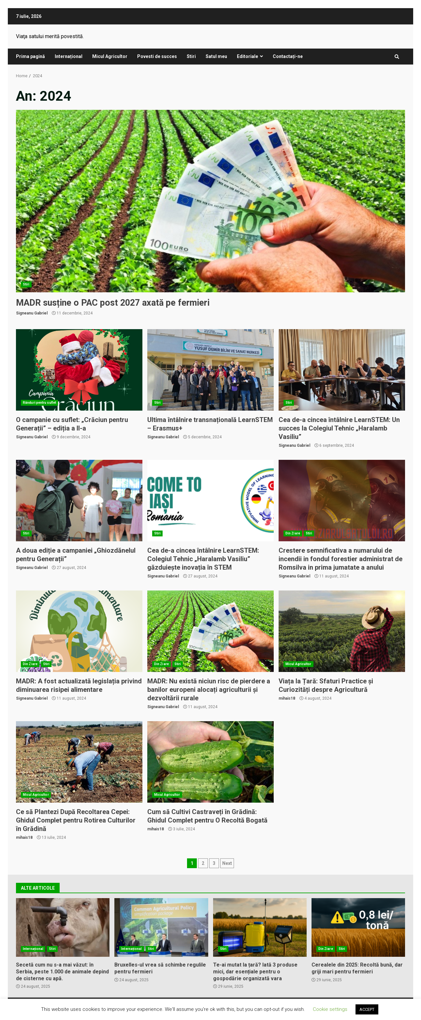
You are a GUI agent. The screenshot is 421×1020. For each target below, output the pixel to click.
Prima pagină (30, 56)
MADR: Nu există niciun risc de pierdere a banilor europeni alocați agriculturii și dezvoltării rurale (210, 631)
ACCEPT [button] (366, 1009)
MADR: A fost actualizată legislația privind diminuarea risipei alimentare (79, 631)
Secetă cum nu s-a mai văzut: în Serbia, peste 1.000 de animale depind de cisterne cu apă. (62, 927)
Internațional (68, 56)
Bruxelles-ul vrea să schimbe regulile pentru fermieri (161, 927)
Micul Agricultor (109, 56)
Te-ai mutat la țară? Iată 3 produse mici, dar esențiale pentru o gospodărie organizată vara (260, 927)
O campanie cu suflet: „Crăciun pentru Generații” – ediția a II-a (79, 370)
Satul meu (216, 56)
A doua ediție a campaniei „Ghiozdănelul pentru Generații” (79, 500)
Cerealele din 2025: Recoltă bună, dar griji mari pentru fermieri (358, 927)
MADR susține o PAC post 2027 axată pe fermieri (210, 201)
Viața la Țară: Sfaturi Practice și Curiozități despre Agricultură (342, 631)
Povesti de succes (157, 56)
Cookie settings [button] (330, 1009)
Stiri (191, 56)
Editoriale (247, 56)
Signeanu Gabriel (32, 313)
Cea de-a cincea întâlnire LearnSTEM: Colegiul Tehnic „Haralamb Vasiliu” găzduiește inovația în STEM (210, 500)
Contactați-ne (288, 56)
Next (227, 863)
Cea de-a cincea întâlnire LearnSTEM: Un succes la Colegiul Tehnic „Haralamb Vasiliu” (342, 370)
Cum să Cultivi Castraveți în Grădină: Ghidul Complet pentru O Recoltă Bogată (210, 762)
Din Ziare (292, 533)
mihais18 (287, 698)
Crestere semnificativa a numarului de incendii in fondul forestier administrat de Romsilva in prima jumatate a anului (342, 500)
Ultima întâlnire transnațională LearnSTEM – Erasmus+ (210, 370)
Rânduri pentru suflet (39, 402)
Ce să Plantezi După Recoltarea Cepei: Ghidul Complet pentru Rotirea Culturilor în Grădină (79, 762)
